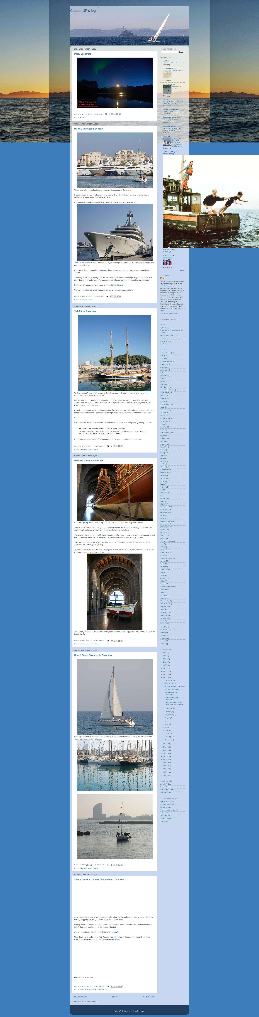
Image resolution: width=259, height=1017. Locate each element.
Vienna (162, 624)
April (167, 730)
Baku (162, 373)
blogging (163, 387)
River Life (163, 552)
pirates (162, 532)
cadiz (162, 407)
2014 (165, 747)
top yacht (163, 607)
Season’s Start (168, 111)
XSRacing (164, 344)
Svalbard (163, 589)
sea (161, 572)
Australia (163, 367)
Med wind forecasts (167, 801)
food (162, 450)
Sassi (162, 564)
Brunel (162, 401)
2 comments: (98, 296)
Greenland (164, 470)
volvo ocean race (166, 629)
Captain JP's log (83, 11)
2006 (165, 772)
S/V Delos (166, 100)
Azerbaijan (164, 370)
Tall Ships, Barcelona (85, 311)
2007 (165, 769)
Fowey (162, 453)
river (162, 547)
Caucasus (164, 421)
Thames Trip (164, 601)
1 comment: (98, 114)
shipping (163, 578)
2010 (165, 759)
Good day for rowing (176, 87)
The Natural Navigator (171, 126)
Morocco (163, 501)
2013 (165, 750)
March (167, 734)
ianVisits (166, 61)
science (163, 567)
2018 (165, 671)
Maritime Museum (106, 535)
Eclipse (126, 263)
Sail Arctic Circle (166, 558)
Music (162, 504)
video (162, 621)
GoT (162, 464)
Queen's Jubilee (166, 541)
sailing (90, 300)
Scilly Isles (164, 569)
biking (162, 381)
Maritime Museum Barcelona (88, 461)
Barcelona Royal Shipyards (123, 632)
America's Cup (85, 989)
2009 (165, 763)
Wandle (163, 632)
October (168, 712)
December (169, 680)
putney (162, 538)
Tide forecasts (165, 816)
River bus (163, 550)
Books (162, 398)
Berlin (162, 378)
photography (164, 527)
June (167, 724)
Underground (165, 612)
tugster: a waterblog (170, 109)
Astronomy (164, 364)
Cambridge (164, 410)
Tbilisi (162, 592)
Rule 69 (163, 338)
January (168, 740)
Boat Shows (164, 393)
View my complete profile (169, 314)
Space (162, 584)
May (166, 727)
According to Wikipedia (83, 278)
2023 (165, 656)
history (90, 644)
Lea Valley (164, 492)
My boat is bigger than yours (88, 129)
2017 (165, 674)
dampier (163, 427)
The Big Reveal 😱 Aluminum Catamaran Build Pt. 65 (173, 103)
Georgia (163, 461)
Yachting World (165, 792)
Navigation (164, 507)
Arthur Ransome (166, 361)
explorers (163, 435)
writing (162, 641)
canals (162, 416)
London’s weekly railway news (173, 63)
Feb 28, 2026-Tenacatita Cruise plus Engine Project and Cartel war (177, 142)
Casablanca (118, 285)
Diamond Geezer (169, 68)
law (161, 490)
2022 (165, 659)
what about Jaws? (169, 250)
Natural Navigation (167, 804)
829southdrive (168, 255)
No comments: (99, 446)
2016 (165, 678)
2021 (165, 662)
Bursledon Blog (169, 84)
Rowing (163, 555)
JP (164, 278)
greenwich (164, 472)
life (161, 495)
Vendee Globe (113, 939)
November (169, 708)
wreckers (163, 638)
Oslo (162, 518)
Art (161, 358)
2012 (165, 753)
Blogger (142, 1011)
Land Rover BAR (110, 925)
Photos (162, 530)
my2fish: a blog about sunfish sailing (171, 153)
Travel (95, 449)
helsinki (163, 475)
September (169, 715)
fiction (162, 447)
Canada (163, 413)
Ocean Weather (166, 807)
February (168, 737)
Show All (182, 270)
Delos (162, 430)
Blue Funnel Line (166, 390)
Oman (162, 515)
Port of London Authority (169, 810)
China (162, 424)
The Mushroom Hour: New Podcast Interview (172, 129)
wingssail (166, 136)
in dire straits (167, 121)
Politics (163, 535)
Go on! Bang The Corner (169, 335)
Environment (164, 433)
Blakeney (163, 384)
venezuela (164, 618)
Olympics (163, 512)
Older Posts (149, 996)
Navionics (163, 510)
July (166, 721)
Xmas (82, 117)
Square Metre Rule (167, 587)
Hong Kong (164, 481)
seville (162, 575)
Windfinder (164, 821)
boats (162, 396)
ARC (162, 356)
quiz (161, 544)
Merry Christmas (82, 54)
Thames (163, 598)
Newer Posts (80, 996)
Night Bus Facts (177, 70)
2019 (165, 668)
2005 (165, 775)
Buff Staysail (164, 404)
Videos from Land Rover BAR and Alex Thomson (99, 879)
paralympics (164, 524)
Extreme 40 (164, 438)
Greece (163, 467)
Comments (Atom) (90, 1001)
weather (163, 635)
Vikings (163, 627)
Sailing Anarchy (165, 341)
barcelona (83, 300)
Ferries (162, 444)
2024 (165, 652)
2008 (165, 766)
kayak (162, 484)
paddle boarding (166, 521)
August (167, 718)
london (162, 498)
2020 (165, 665)
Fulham (163, 455)
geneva (163, 458)
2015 (165, 744)
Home (115, 996)
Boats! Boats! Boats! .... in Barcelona (93, 655)
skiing (162, 581)
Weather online (165, 818)
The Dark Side (165, 604)
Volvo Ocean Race (167, 790)
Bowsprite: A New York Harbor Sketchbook (171, 118)
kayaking (163, 487)
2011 (165, 756)
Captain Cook (165, 418)
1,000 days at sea (166, 328)
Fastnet (163, 441)
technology (164, 595)
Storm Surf (164, 813)
